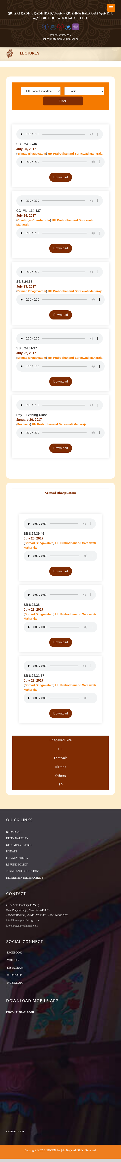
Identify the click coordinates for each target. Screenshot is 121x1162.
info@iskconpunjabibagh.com (23, 920)
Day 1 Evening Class (32, 415)
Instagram (15, 967)
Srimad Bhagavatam (31, 153)
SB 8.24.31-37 (26, 348)
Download (60, 177)
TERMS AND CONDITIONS (23, 871)
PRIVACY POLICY (17, 858)
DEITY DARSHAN (17, 838)
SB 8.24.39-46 (26, 144)
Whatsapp (14, 975)
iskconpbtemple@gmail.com (60, 39)
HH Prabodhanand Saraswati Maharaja (75, 153)
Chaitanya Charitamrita (33, 220)
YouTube (13, 960)
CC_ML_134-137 (28, 210)
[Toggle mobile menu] (111, 8)
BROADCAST (14, 831)
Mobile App (15, 982)
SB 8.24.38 (24, 281)
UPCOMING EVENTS (19, 845)
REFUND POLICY (17, 864)
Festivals (23, 424)
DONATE (11, 851)
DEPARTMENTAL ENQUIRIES (24, 877)
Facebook (14, 952)
